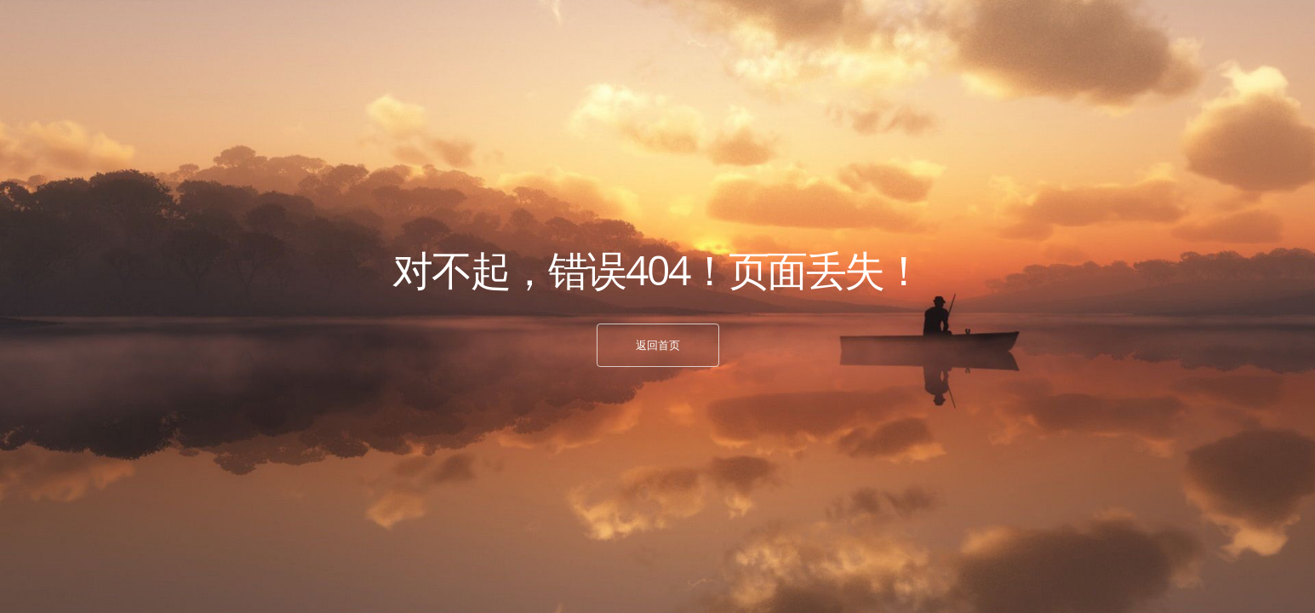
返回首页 (658, 344)
